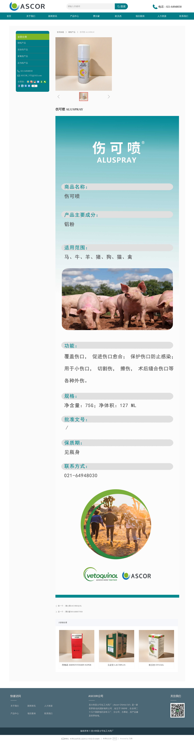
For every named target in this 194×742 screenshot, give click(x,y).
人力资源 (161, 16)
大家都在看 (62, 623)
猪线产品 (71, 32)
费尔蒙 (96, 16)
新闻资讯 (52, 16)
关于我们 (30, 16)
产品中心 (74, 16)
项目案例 (140, 16)
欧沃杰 (118, 16)
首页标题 (60, 32)
